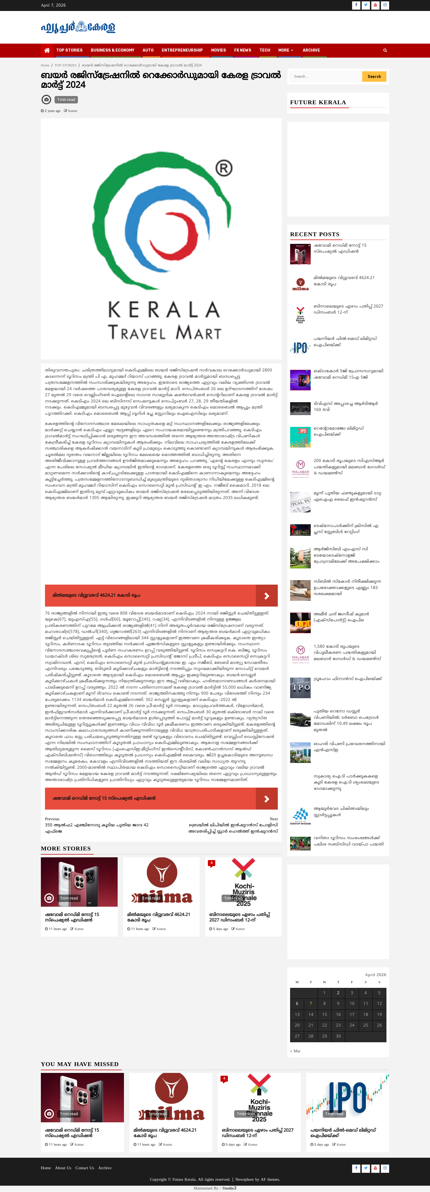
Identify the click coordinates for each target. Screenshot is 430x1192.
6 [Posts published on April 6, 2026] (297, 1004)
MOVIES (218, 50)
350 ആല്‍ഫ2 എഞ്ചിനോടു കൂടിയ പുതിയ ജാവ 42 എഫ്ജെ (103, 825)
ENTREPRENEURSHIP (182, 50)
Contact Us (84, 1168)
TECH (264, 50)
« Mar (295, 1051)
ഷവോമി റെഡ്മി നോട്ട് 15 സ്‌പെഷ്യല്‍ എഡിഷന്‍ (72, 917)
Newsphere (244, 1179)
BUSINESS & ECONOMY (112, 50)
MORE (283, 50)
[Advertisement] (161, 544)
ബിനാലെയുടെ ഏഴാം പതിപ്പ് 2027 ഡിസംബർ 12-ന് (239, 917)
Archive (311, 50)
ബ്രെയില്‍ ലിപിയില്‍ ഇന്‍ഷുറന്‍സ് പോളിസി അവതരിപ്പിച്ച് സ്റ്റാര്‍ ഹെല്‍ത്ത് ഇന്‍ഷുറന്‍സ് (220, 825)
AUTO (148, 50)
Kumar (72, 111)
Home (46, 1168)
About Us (63, 1168)
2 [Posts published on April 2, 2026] (338, 993)
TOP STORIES (69, 50)
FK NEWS (242, 50)
